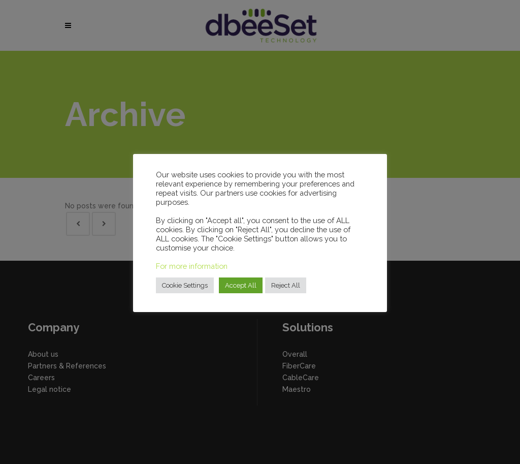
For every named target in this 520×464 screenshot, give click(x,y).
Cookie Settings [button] (185, 285)
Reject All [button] (285, 285)
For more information (192, 266)
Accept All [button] (240, 285)
